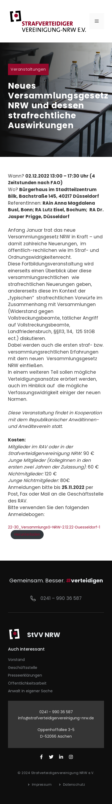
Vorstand (16, 659)
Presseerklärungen (25, 675)
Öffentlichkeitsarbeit (27, 683)
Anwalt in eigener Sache (30, 691)
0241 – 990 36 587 (61, 598)
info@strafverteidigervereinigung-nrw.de (56, 718)
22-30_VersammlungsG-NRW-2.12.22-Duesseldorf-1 (54, 527)
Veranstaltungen (28, 69)
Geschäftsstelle (22, 667)
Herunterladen (27, 534)
